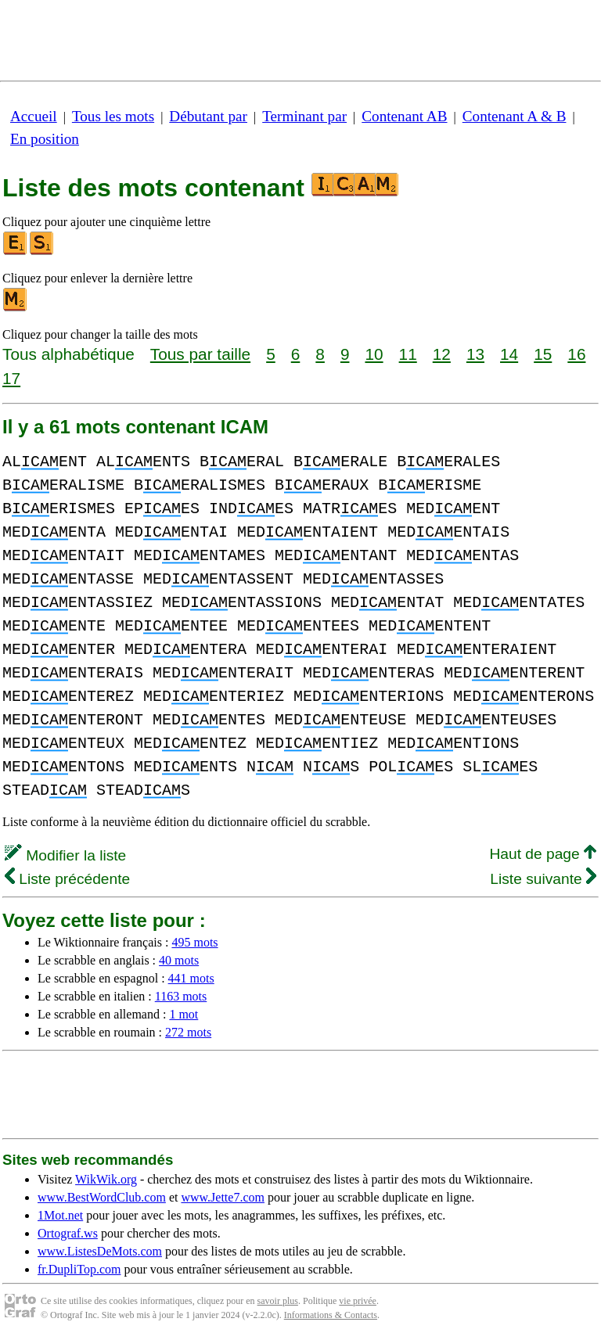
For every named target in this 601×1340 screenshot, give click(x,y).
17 (11, 378)
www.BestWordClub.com (102, 1197)
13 (475, 354)
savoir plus (277, 1300)
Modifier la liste (65, 855)
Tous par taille (200, 354)
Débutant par (208, 116)
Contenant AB (404, 116)
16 (576, 354)
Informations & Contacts (330, 1314)
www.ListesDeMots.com (100, 1251)
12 (442, 354)
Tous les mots (113, 116)
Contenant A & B (514, 116)
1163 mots (181, 996)
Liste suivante (543, 879)
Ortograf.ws (68, 1233)
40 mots (179, 960)
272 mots (188, 1032)
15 (543, 354)
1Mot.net (60, 1215)
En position (44, 139)
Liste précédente (67, 879)
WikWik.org (106, 1179)
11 (408, 354)
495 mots (194, 942)
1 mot (183, 1014)
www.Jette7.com (223, 1197)
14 (509, 354)
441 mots (191, 978)
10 (374, 354)
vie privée (357, 1300)
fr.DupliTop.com (79, 1269)
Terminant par (304, 116)
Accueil (33, 116)
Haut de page (542, 854)
